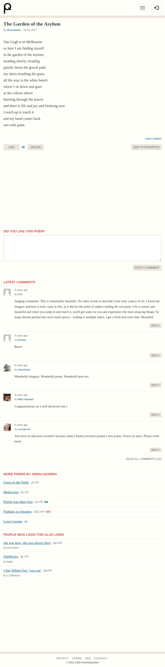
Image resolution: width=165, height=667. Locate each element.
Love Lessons (12, 521)
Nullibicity (11, 556)
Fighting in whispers (17, 511)
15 (36, 511)
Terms (77, 658)
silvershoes (24, 369)
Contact (101, 658)
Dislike (35, 147)
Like (11, 147)
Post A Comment (147, 267)
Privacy (62, 658)
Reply (155, 325)
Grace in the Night (16, 482)
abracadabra (14, 30)
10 (54, 543)
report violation (153, 138)
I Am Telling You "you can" (22, 570)
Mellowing (11, 492)
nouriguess (24, 429)
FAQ (88, 658)
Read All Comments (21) (144, 459)
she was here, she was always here (27, 543)
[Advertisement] (82, 195)
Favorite (146, 147)
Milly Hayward (25, 399)
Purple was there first (18, 502)
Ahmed (22, 340)
